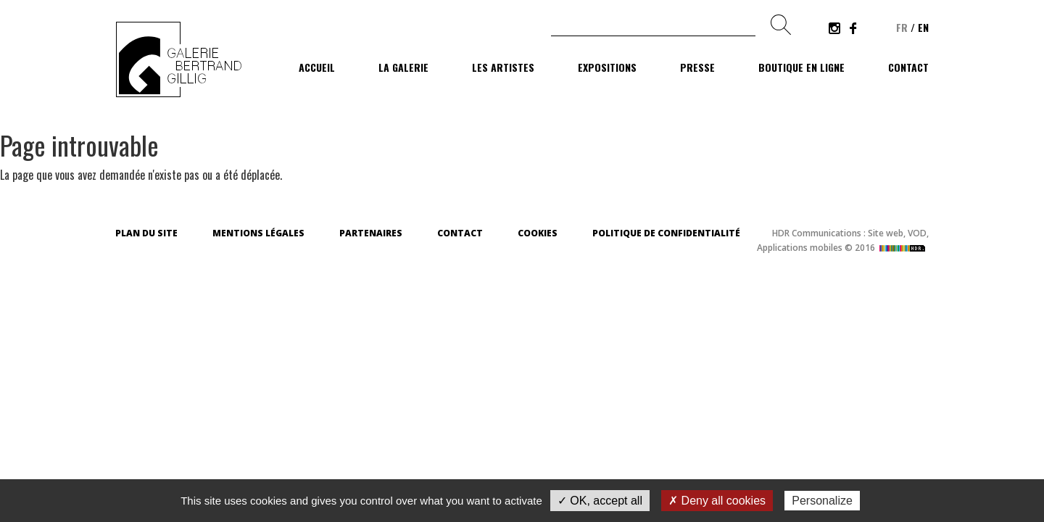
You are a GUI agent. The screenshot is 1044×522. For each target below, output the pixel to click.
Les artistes (503, 67)
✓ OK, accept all (600, 500)
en (923, 27)
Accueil (317, 67)
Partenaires (370, 233)
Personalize (822, 500)
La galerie (403, 67)
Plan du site (146, 233)
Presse (697, 67)
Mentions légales (258, 233)
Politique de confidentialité (666, 233)
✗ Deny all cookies (717, 500)
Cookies (538, 233)
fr (902, 27)
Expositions (607, 67)
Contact (908, 67)
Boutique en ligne (801, 67)
